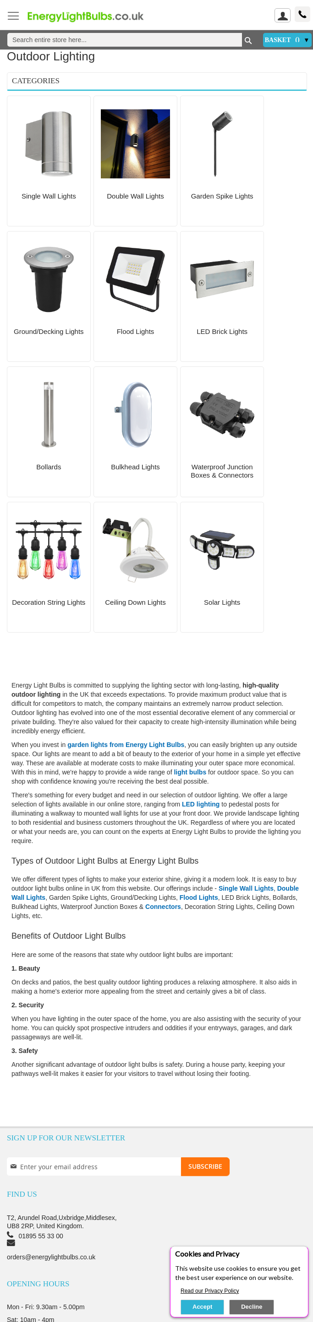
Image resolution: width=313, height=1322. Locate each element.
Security (188, 1245)
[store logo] (91, 16)
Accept (202, 1306)
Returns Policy (269, 1245)
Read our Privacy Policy (210, 1291)
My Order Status (101, 1268)
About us (22, 1245)
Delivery (62, 1245)
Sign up (51, 1268)
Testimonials (107, 1245)
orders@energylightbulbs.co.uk (51, 1122)
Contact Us (32, 1218)
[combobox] (124, 40)
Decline (251, 1306)
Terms (224, 1245)
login (17, 1268)
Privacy (150, 1245)
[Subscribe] (205, 1031)
